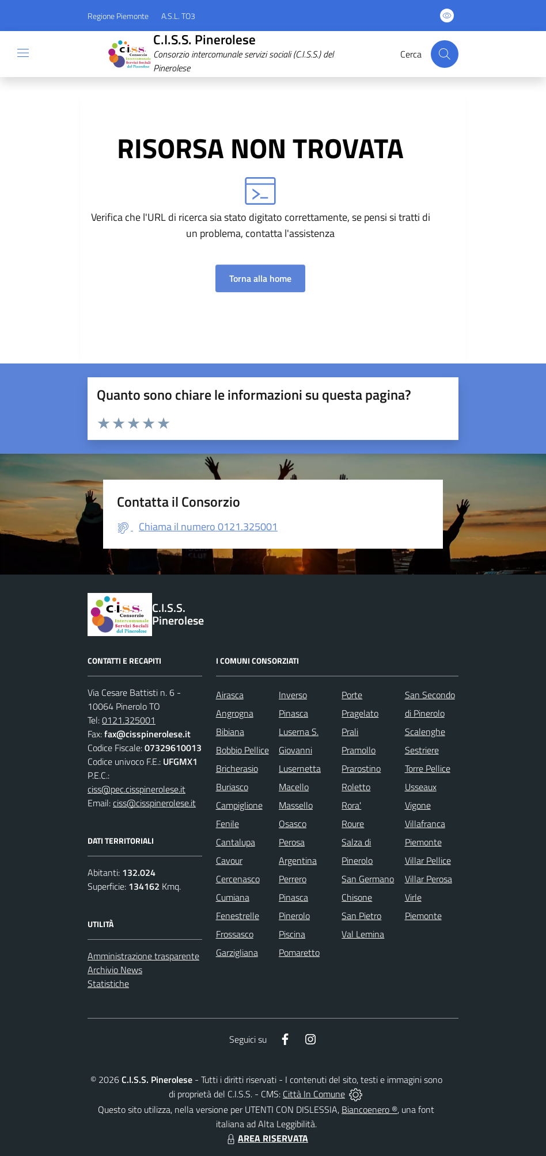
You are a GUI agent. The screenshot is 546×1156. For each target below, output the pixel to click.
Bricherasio (237, 768)
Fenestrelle (237, 915)
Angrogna (234, 713)
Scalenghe (425, 731)
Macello (294, 787)
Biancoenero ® (369, 1109)
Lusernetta (300, 768)
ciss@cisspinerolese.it (154, 803)
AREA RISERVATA (266, 1138)
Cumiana (232, 897)
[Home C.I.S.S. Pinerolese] (241, 54)
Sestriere (422, 750)
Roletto (356, 787)
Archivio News (115, 970)
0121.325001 (129, 720)
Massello (296, 805)
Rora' (351, 805)
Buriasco (232, 787)
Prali (350, 731)
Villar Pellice (428, 860)
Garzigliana (237, 952)
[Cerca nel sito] (444, 54)
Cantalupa (235, 842)
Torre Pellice (427, 768)
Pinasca (293, 897)
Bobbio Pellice (242, 750)
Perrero (292, 879)
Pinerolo (294, 915)
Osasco (292, 823)
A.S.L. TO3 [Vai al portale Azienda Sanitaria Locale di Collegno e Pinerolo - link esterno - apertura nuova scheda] (178, 16)
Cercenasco (238, 879)
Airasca (230, 695)
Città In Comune (314, 1094)
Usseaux (421, 787)
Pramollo (359, 750)
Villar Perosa (428, 879)
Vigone (418, 805)
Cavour (229, 860)
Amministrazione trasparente (143, 956)
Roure (353, 823)
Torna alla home (260, 278)
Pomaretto (299, 952)
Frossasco (234, 934)
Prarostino (361, 768)
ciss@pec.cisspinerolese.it (136, 789)
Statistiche (108, 983)
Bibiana (230, 731)
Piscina (292, 934)
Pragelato (360, 713)
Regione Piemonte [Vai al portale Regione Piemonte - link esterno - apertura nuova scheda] (118, 16)
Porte (352, 695)
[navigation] (23, 53)
